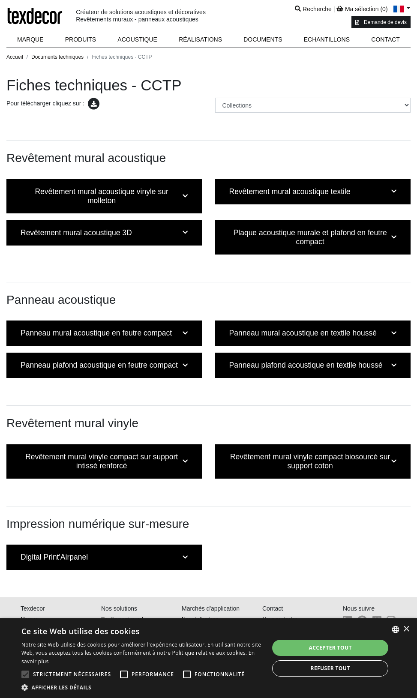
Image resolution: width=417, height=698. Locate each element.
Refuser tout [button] (330, 668)
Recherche (313, 9)
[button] (80, 40)
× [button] (406, 629)
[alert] (208, 658)
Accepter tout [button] (330, 647)
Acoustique (137, 39)
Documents (262, 39)
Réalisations (200, 39)
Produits (80, 39)
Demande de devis (381, 22)
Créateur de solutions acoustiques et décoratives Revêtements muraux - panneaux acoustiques (141, 16)
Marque (30, 39)
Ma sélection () (361, 9)
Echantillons (327, 39)
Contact (385, 39)
